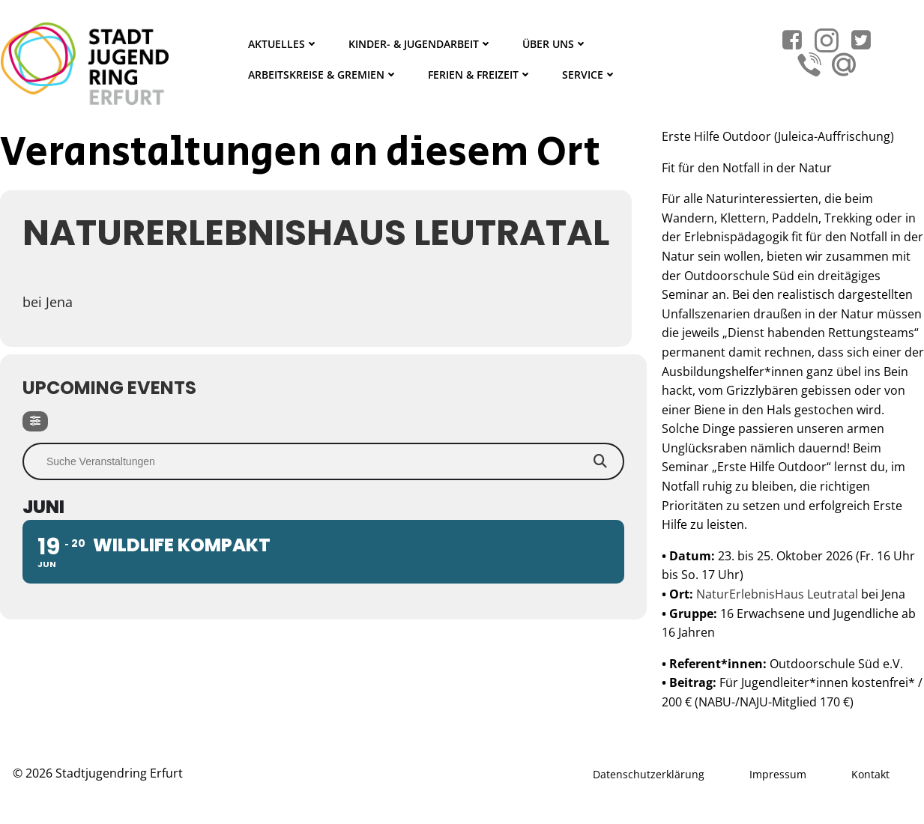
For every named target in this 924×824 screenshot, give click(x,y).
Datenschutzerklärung (648, 774)
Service (589, 74)
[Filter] (35, 421)
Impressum (777, 774)
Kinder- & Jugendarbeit (420, 44)
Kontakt (870, 774)
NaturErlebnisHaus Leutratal (777, 594)
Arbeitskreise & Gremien (323, 74)
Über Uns (555, 44)
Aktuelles (283, 44)
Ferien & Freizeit (480, 74)
